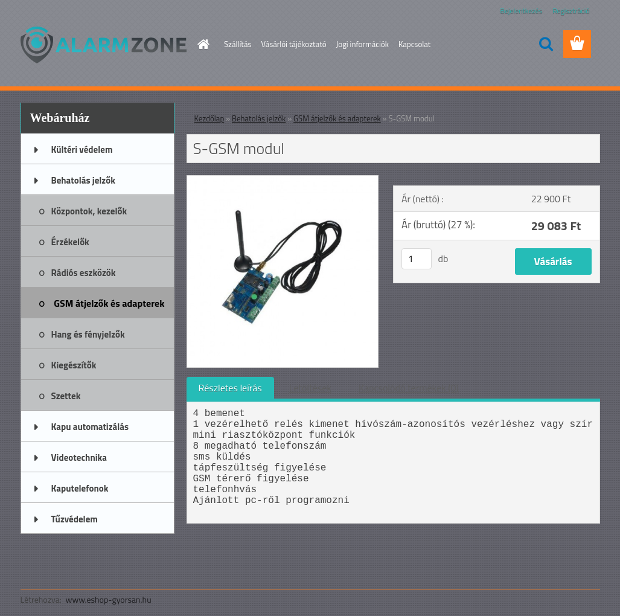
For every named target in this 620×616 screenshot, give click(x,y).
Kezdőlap (209, 118)
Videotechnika (79, 457)
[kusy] (416, 258)
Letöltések (310, 387)
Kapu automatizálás (90, 427)
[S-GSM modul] (283, 180)
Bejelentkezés (521, 10)
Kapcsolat (414, 44)
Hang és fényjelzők (88, 334)
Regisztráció (570, 10)
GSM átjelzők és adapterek (109, 303)
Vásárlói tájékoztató (293, 44)
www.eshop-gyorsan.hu (109, 599)
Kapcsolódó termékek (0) (409, 387)
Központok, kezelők (89, 211)
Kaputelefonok (80, 488)
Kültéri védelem (82, 149)
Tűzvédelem (74, 519)
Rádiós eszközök (83, 273)
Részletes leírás (230, 387)
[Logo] (104, 44)
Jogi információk (362, 44)
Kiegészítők (74, 365)
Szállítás (237, 44)
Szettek (66, 396)
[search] (546, 44)
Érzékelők (70, 242)
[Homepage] (201, 44)
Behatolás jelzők (83, 180)
